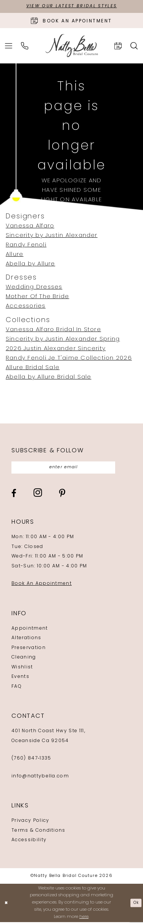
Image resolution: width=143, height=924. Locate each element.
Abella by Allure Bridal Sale (48, 378)
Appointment (29, 630)
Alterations (26, 640)
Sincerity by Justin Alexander (52, 236)
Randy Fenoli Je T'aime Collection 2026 (69, 359)
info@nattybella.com (40, 778)
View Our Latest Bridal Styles (71, 7)
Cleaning (23, 659)
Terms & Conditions (38, 832)
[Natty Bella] (71, 46)
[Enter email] (68, 468)
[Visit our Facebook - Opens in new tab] (13, 495)
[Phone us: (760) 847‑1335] (25, 46)
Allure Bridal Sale (32, 368)
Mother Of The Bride (37, 297)
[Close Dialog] (6, 904)
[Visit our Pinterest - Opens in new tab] (62, 495)
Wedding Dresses (34, 288)
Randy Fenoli (26, 246)
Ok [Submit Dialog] (135, 904)
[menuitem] (9, 46)
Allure (14, 255)
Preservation (28, 650)
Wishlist (22, 669)
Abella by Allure (30, 265)
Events (20, 678)
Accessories (26, 307)
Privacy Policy (30, 822)
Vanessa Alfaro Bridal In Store (53, 330)
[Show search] (134, 46)
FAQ (16, 688)
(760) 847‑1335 (31, 760)
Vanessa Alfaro (30, 227)
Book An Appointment (41, 585)
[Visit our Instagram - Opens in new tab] (38, 494)
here (83, 918)
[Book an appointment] (71, 21)
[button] (9, 46)
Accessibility (29, 842)
